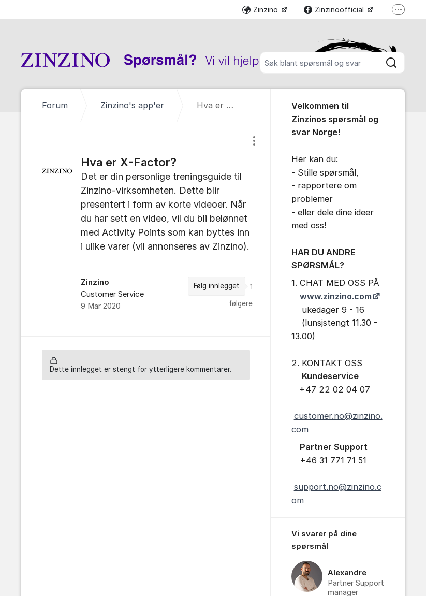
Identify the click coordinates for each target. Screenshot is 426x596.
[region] (145, 229)
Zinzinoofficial (335, 9)
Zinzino (261, 9)
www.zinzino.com (336, 296)
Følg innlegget (217, 286)
